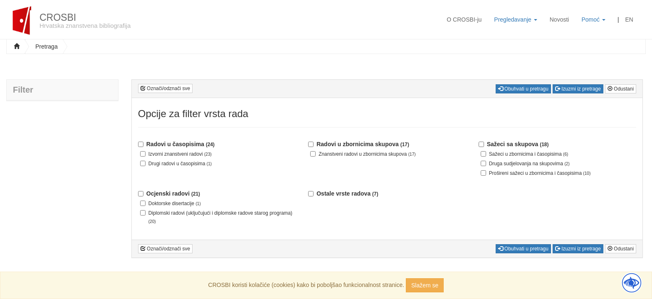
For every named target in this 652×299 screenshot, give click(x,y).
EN (629, 19)
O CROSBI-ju (464, 19)
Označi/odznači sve (165, 88)
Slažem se (424, 285)
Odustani (621, 89)
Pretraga (46, 46)
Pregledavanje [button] (515, 19)
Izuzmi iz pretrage (578, 89)
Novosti (559, 19)
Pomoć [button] (593, 19)
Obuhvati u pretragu (523, 89)
